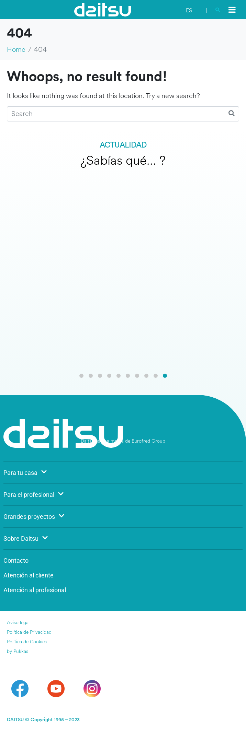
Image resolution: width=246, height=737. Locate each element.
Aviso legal (18, 622)
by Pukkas (17, 651)
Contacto (16, 560)
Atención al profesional (34, 590)
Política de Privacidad (29, 632)
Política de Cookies (27, 642)
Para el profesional (33, 495)
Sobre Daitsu (25, 538)
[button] (81, 376)
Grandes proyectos (34, 516)
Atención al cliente (28, 575)
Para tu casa (25, 473)
